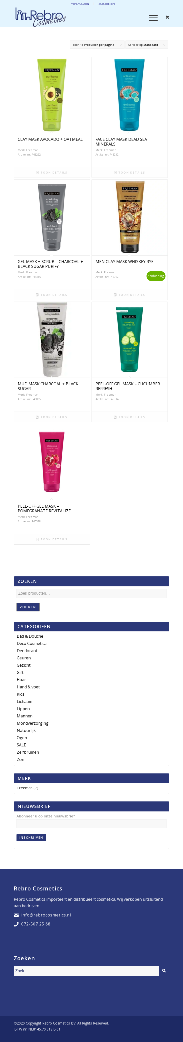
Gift (20, 672)
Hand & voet (28, 687)
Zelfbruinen (28, 752)
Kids (20, 694)
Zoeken (28, 607)
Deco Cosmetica (31, 643)
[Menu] (151, 17)
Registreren (106, 4)
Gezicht (23, 665)
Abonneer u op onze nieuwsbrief (45, 815)
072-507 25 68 (35, 924)
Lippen (23, 708)
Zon (20, 759)
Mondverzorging (32, 723)
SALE (21, 745)
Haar (21, 679)
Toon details (52, 172)
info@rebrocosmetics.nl (46, 915)
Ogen (22, 737)
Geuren (24, 658)
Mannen (24, 716)
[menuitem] (36, 1029)
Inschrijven (31, 837)
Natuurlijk (26, 730)
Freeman (24, 787)
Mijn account (81, 4)
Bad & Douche (30, 636)
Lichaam (24, 701)
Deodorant (27, 650)
